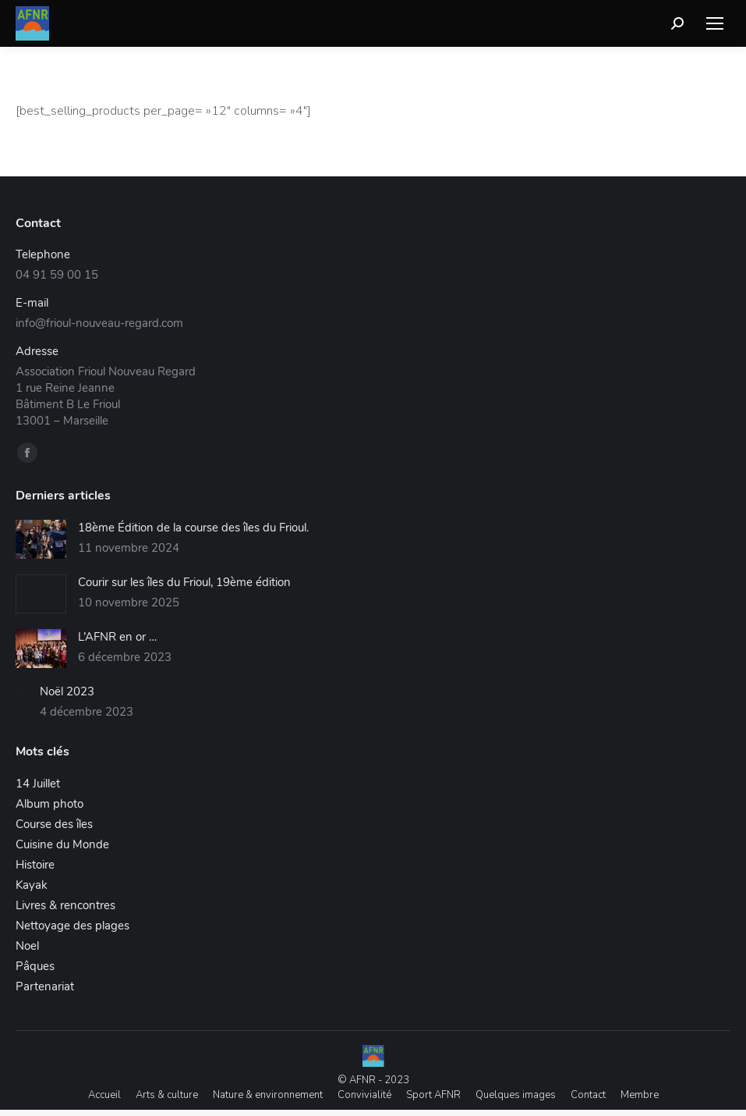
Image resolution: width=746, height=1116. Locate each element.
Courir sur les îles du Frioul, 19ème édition (184, 582)
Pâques (35, 966)
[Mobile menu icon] (714, 23)
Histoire (35, 865)
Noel (27, 946)
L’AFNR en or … (117, 637)
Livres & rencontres (65, 905)
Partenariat (45, 986)
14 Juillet (38, 783)
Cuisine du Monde (62, 844)
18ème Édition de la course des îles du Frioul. (193, 527)
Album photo (49, 804)
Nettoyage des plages (72, 925)
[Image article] (41, 539)
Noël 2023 (67, 691)
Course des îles (54, 824)
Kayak (32, 885)
